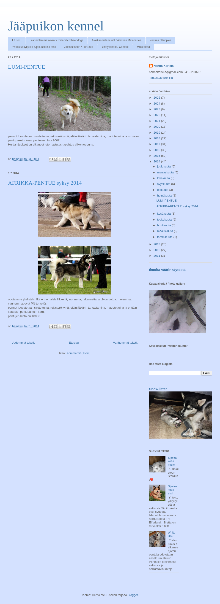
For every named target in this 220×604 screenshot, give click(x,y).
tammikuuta (165, 237)
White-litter (172, 534)
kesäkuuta (164, 213)
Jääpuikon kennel (56, 25)
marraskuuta (166, 172)
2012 (157, 250)
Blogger (133, 595)
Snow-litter (158, 389)
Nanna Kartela (163, 65)
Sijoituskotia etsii (172, 490)
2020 (157, 126)
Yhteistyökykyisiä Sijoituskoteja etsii (34, 47)
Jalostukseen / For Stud (78, 47)
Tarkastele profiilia (161, 77)
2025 (157, 97)
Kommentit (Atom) (78, 353)
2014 (157, 161)
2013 (157, 244)
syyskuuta (164, 184)
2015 (157, 155)
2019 (157, 132)
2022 (157, 115)
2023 (157, 109)
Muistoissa (143, 47)
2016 (157, 150)
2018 (157, 138)
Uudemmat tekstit (23, 342)
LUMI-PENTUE (26, 67)
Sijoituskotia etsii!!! (172, 461)
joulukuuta (164, 166)
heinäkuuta (165, 195)
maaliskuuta (165, 231)
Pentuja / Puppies (160, 40)
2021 (157, 121)
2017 (157, 144)
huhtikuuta (164, 225)
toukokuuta (165, 219)
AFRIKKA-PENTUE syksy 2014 (45, 183)
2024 (157, 103)
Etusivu (16, 40)
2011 (157, 255)
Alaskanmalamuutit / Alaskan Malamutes (116, 40)
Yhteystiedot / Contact (115, 47)
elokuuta (163, 189)
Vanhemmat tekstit (125, 342)
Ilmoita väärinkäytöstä (167, 270)
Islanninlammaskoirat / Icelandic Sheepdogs (56, 40)
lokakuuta (164, 178)
